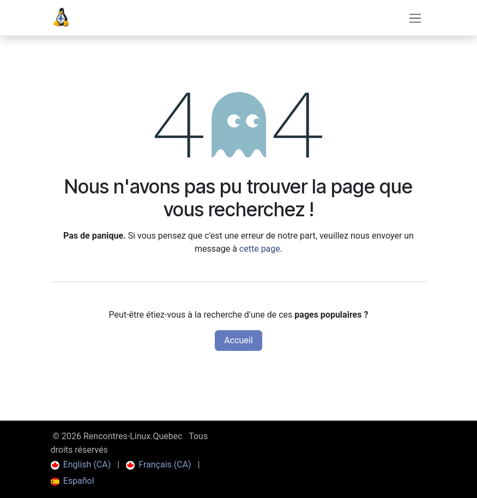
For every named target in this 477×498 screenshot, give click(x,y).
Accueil (238, 340)
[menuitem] (81, 465)
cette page (259, 249)
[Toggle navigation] (415, 17)
